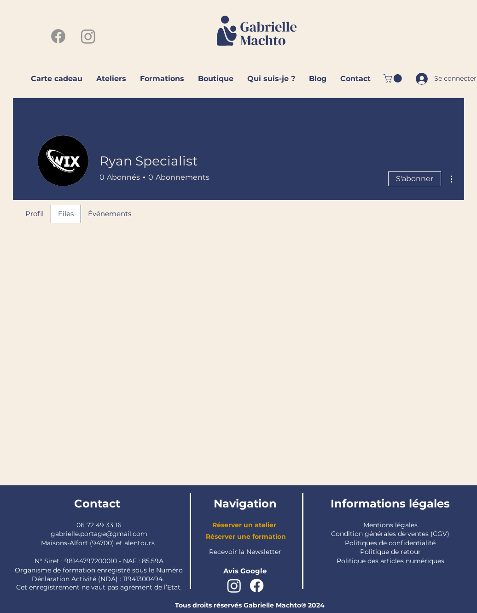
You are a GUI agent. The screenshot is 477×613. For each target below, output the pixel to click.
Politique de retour (390, 552)
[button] (394, 78)
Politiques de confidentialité (390, 543)
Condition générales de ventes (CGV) (390, 534)
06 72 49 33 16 (99, 525)
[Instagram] (88, 36)
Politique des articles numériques (390, 561)
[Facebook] (58, 36)
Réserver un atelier (244, 525)
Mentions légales (390, 525)
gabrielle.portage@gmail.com (99, 534)
